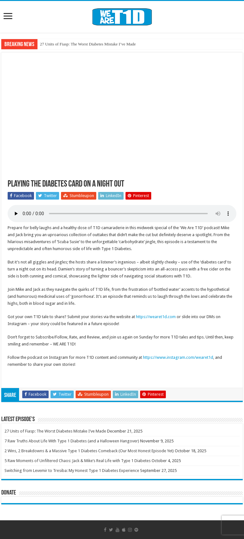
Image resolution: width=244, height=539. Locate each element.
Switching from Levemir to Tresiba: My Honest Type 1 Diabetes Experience (71, 470)
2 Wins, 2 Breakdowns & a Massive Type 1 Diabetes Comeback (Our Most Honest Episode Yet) (89, 450)
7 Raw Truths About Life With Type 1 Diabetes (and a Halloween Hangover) (71, 441)
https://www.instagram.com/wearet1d (178, 357)
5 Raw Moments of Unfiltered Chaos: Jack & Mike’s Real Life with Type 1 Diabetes (77, 460)
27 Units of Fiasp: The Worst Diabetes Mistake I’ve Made (88, 44)
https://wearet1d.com (156, 316)
